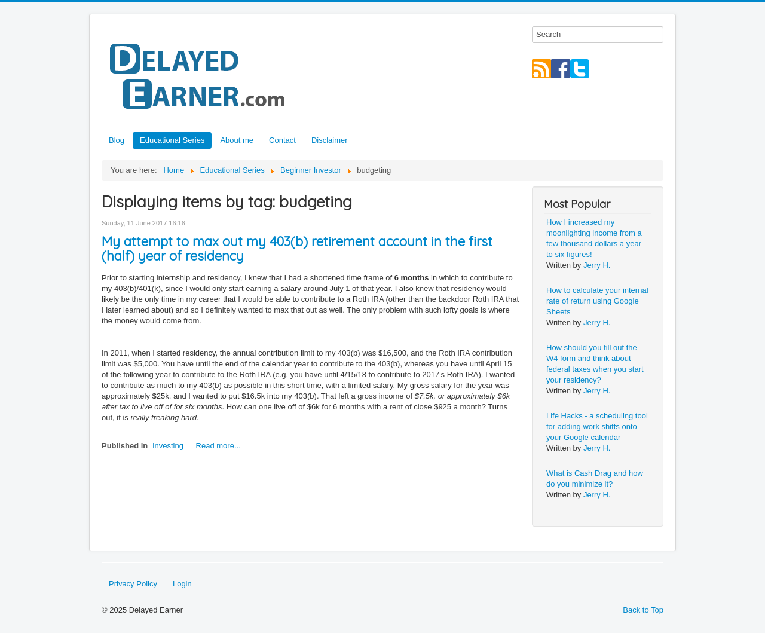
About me (236, 140)
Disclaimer (329, 140)
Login (182, 583)
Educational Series (172, 140)
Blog (116, 140)
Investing (167, 445)
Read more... (218, 445)
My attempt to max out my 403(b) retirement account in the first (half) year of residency (297, 248)
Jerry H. (597, 265)
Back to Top (643, 610)
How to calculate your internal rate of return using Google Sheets (597, 301)
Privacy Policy (133, 583)
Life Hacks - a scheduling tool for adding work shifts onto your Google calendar (597, 426)
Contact (282, 140)
